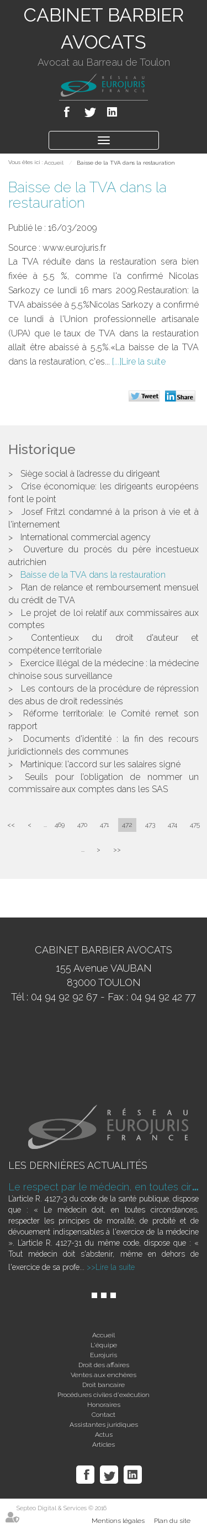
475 (195, 825)
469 (60, 825)
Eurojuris (103, 1355)
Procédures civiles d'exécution (103, 1395)
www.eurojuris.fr (74, 247)
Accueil (53, 163)
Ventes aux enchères (103, 1375)
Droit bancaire (103, 1385)
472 (127, 825)
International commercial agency (85, 537)
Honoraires (103, 1405)
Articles (103, 1444)
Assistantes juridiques (104, 1424)
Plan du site (172, 1521)
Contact (103, 1415)
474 (172, 825)
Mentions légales (118, 1521)
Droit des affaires (103, 1365)
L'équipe (104, 1345)
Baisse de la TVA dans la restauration (125, 163)
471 (104, 825)
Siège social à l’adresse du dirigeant (90, 473)
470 (82, 825)
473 (150, 825)
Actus (104, 1434)
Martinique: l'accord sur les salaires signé (100, 764)
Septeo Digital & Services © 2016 (62, 1508)
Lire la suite (143, 361)
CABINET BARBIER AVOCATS (104, 28)
